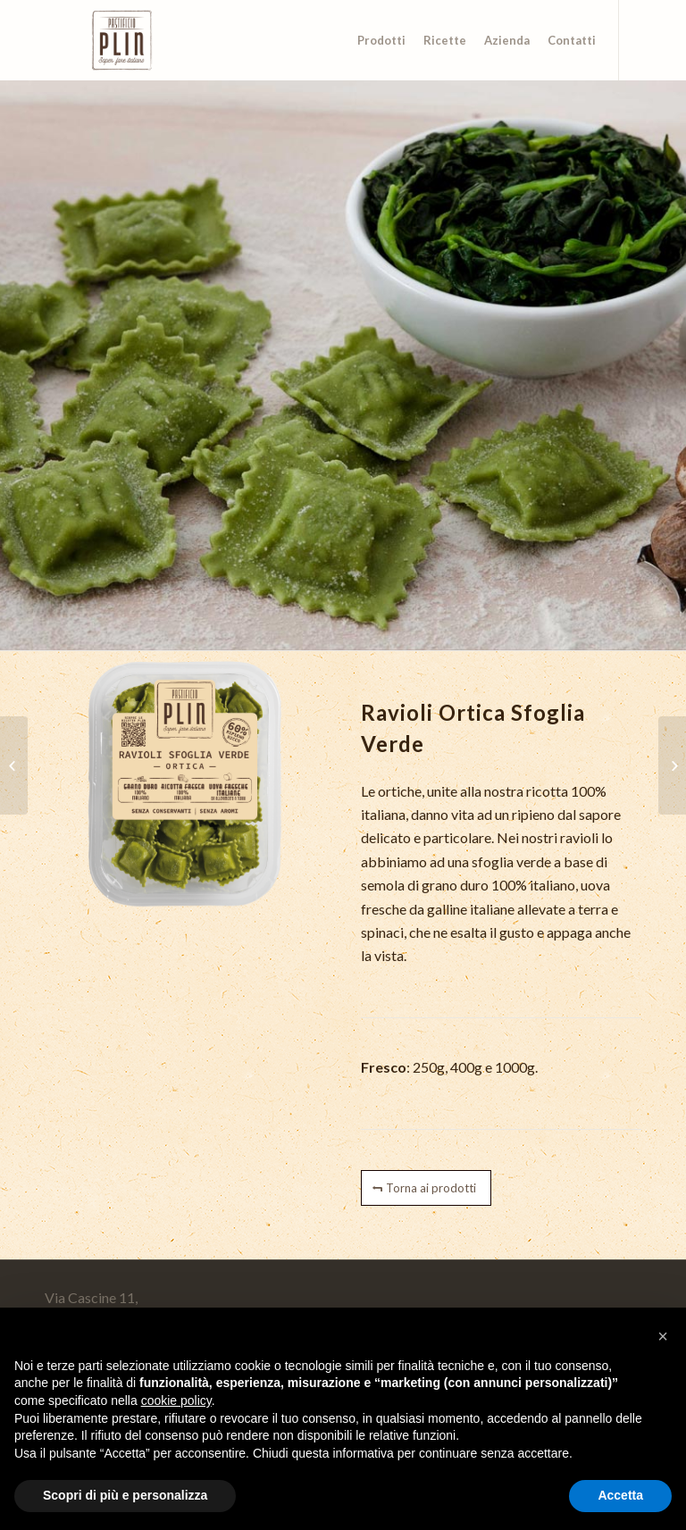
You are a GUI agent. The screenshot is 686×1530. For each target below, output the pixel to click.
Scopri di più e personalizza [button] (125, 1495)
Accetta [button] (620, 1495)
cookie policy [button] (176, 1400)
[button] (662, 1336)
